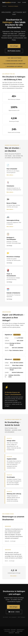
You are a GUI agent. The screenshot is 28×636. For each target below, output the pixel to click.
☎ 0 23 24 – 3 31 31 (14, 612)
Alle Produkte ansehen (14, 51)
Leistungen (13, 2)
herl (6, 2)
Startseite (4, 6)
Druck (19, 2)
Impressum (11, 632)
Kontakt (24, 2)
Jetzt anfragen (14, 46)
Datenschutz (19, 631)
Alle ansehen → (14, 575)
